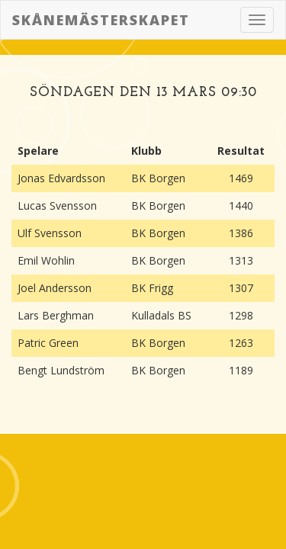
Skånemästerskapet (101, 20)
